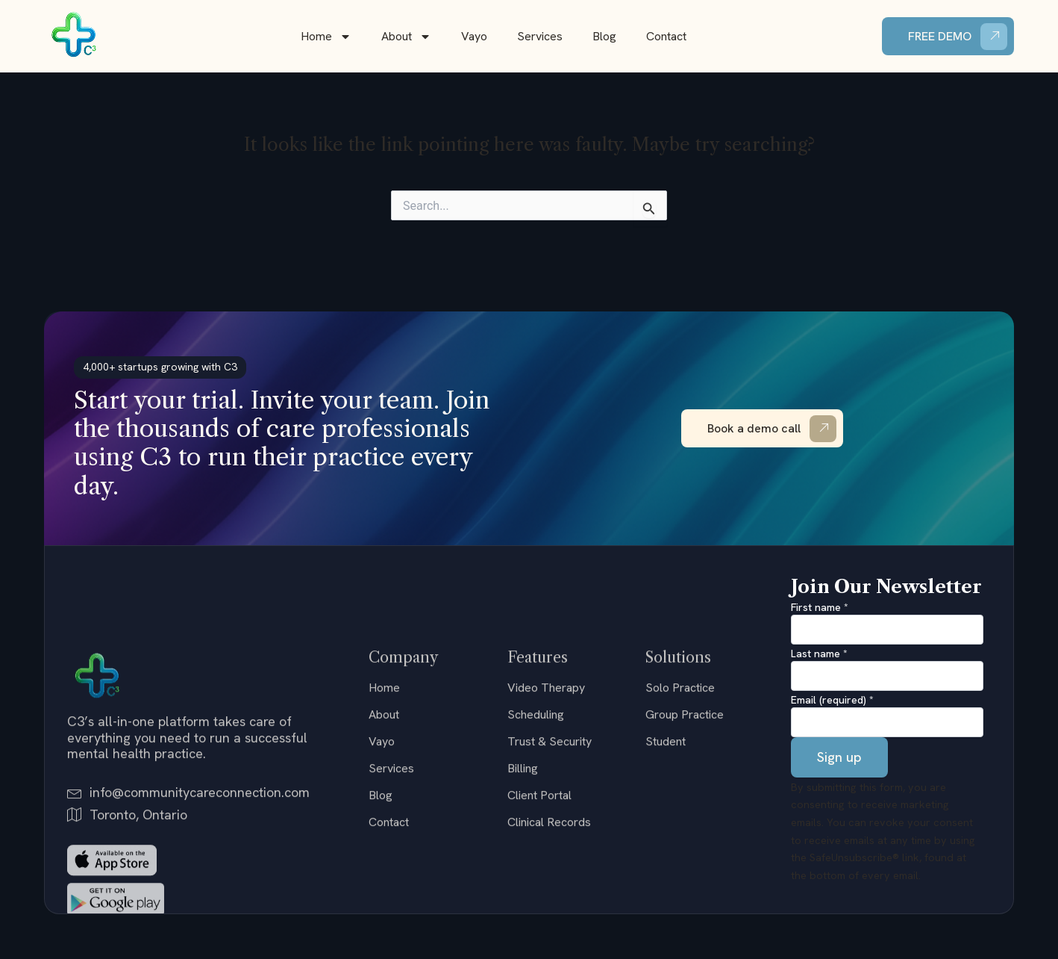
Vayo (474, 36)
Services (540, 36)
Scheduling (535, 832)
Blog (604, 36)
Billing (522, 886)
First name (819, 607)
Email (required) (832, 700)
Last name (819, 653)
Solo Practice (680, 805)
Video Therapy (546, 805)
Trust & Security (549, 859)
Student (665, 859)
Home (326, 36)
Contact (666, 36)
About (406, 36)
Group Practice (684, 832)
